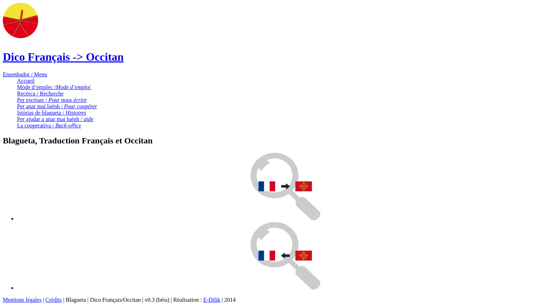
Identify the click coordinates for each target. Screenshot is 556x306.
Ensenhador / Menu (25, 74)
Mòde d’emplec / (54, 87)
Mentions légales (22, 300)
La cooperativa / (49, 125)
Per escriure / (52, 100)
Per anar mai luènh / (57, 106)
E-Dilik (211, 300)
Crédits (53, 300)
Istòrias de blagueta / (51, 113)
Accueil (26, 81)
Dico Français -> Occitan (63, 56)
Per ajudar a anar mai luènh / (55, 119)
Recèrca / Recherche (40, 94)
